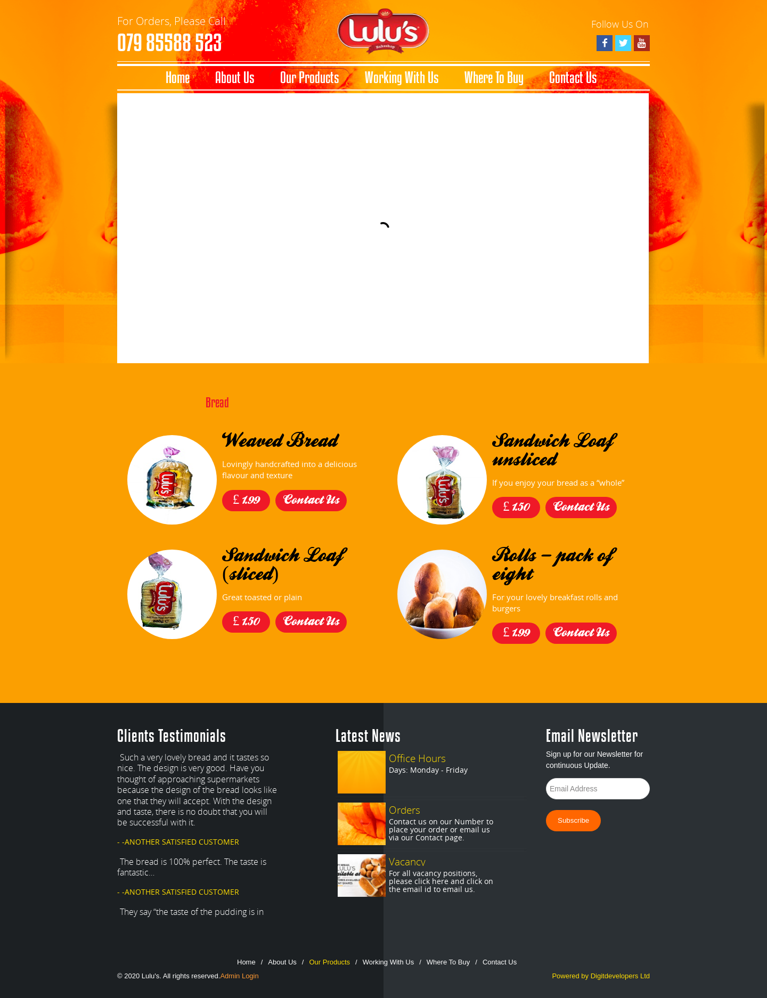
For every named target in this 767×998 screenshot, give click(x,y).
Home (178, 77)
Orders (404, 809)
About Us (235, 77)
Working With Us (402, 77)
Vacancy (407, 861)
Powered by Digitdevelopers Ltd (601, 976)
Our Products (309, 77)
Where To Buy (494, 77)
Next (300, 919)
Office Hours (417, 758)
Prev (279, 919)
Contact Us (573, 77)
